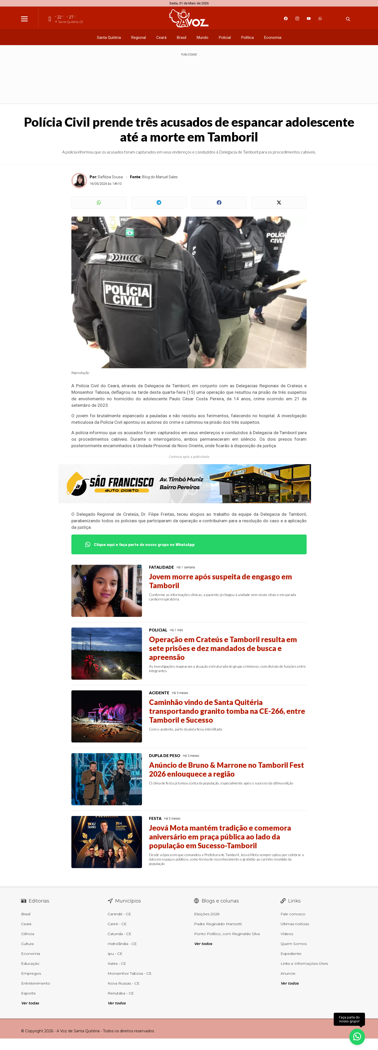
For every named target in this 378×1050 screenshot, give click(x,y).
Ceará (161, 37)
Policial (225, 37)
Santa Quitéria (109, 37)
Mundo (202, 37)
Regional (138, 37)
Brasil (181, 37)
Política (247, 37)
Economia (272, 37)
